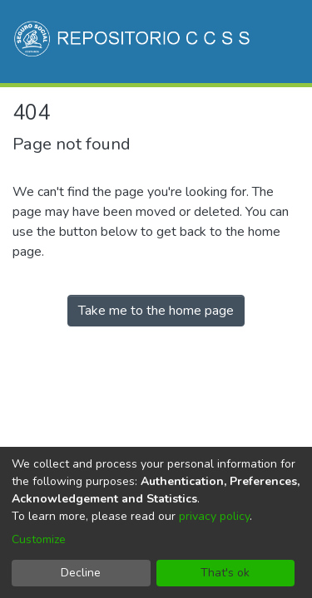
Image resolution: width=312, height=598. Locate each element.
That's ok (225, 573)
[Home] (133, 41)
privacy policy (214, 516)
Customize (39, 539)
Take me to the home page (156, 310)
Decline (81, 573)
